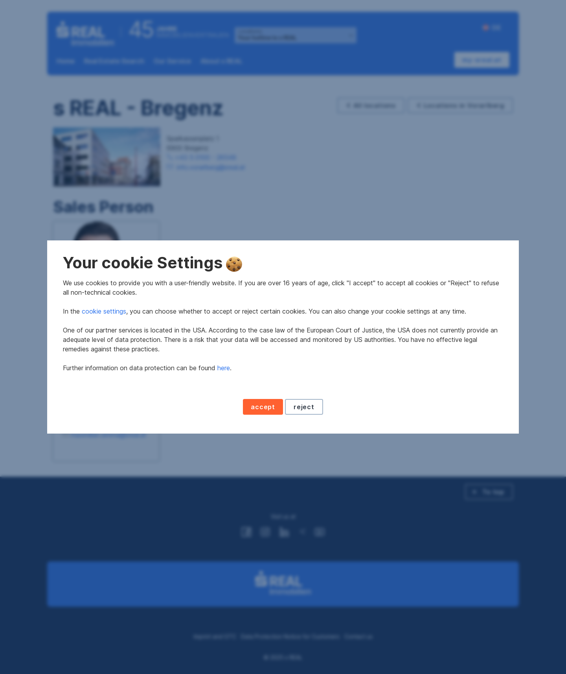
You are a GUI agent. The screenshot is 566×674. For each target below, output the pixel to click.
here (223, 368)
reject (304, 407)
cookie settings (104, 311)
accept (263, 407)
